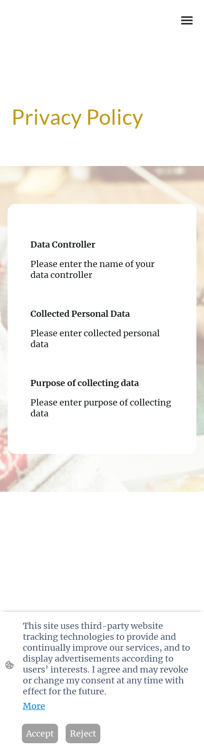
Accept (40, 733)
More (34, 706)
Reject (83, 733)
